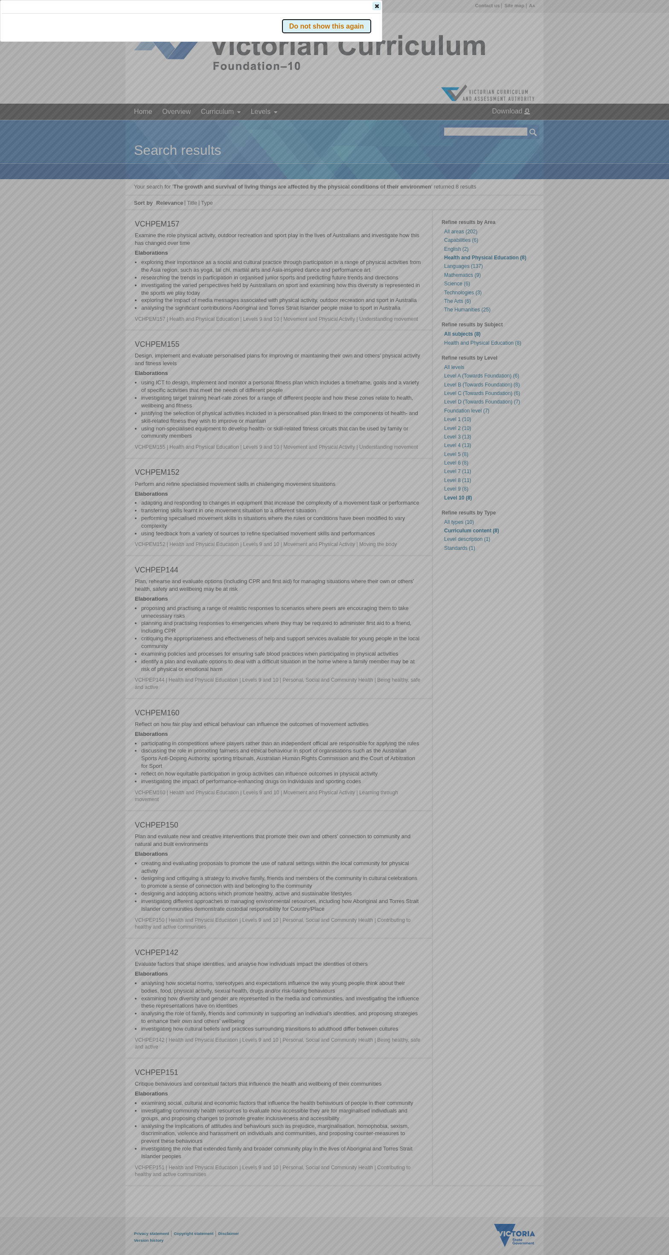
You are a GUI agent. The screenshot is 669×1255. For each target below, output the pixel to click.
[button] (518, 127)
